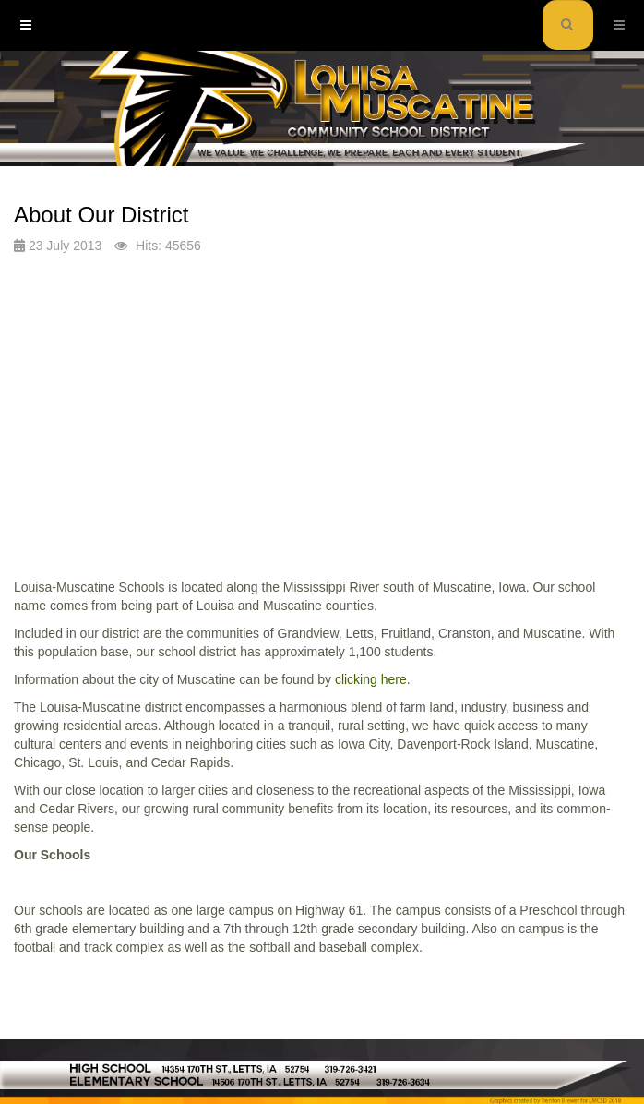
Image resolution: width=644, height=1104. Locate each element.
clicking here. (373, 679)
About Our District (101, 214)
